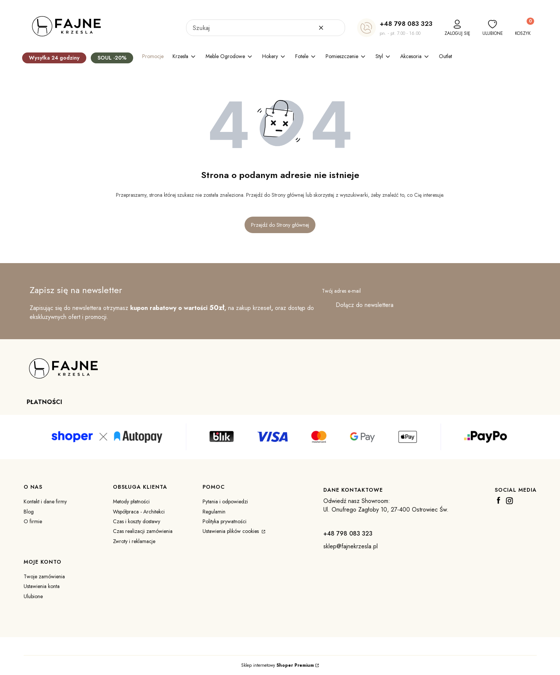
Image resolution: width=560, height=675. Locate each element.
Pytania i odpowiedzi (225, 501)
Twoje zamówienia (44, 576)
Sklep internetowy (277, 665)
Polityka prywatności (224, 521)
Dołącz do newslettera (364, 305)
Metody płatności (131, 501)
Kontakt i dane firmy (45, 501)
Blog (29, 511)
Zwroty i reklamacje (134, 541)
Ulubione (33, 596)
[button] (336, 27)
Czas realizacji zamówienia (143, 531)
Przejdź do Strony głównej (280, 225)
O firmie (33, 521)
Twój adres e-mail (341, 291)
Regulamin (214, 511)
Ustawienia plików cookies (231, 531)
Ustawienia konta (42, 586)
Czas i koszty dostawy (136, 521)
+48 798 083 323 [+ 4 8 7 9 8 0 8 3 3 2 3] (406, 23)
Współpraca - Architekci (139, 511)
